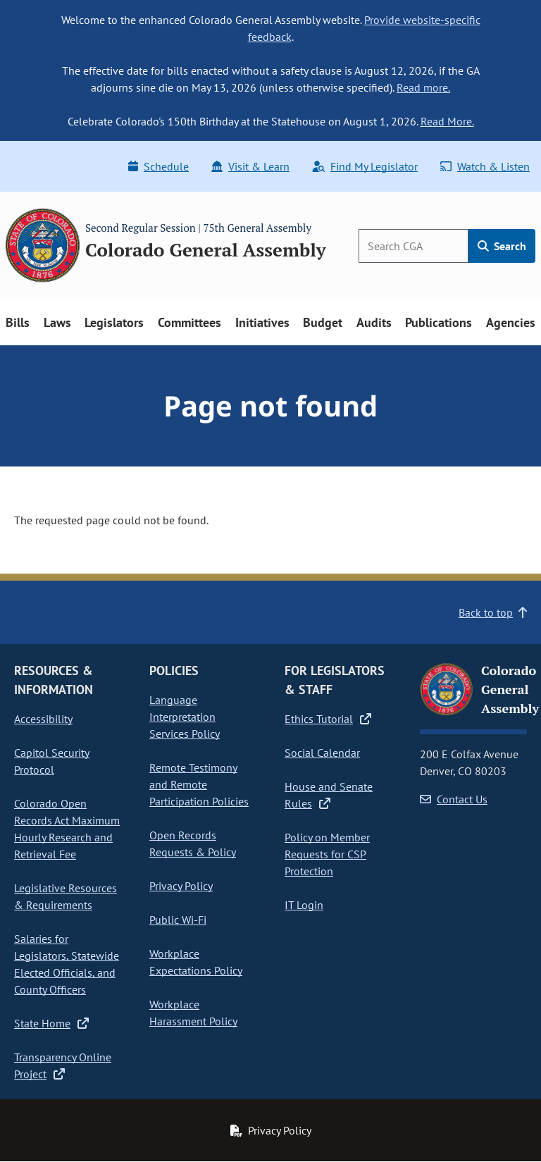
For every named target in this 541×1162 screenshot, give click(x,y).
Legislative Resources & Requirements (65, 896)
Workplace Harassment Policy (193, 1012)
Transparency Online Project (62, 1065)
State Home (51, 1023)
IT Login (304, 905)
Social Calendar (322, 753)
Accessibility (43, 719)
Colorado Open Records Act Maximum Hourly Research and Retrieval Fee (67, 828)
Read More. (447, 121)
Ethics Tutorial (328, 719)
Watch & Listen (485, 166)
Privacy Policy (181, 886)
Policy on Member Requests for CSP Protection (327, 854)
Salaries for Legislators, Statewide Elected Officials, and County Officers (66, 964)
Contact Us (453, 799)
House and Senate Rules (329, 794)
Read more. (423, 87)
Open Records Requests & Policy (192, 843)
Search (502, 246)
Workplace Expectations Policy (195, 961)
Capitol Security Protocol (51, 761)
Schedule (158, 166)
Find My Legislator (365, 166)
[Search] (413, 246)
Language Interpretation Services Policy (184, 717)
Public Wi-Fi (177, 920)
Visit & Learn (250, 166)
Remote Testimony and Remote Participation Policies (199, 784)
